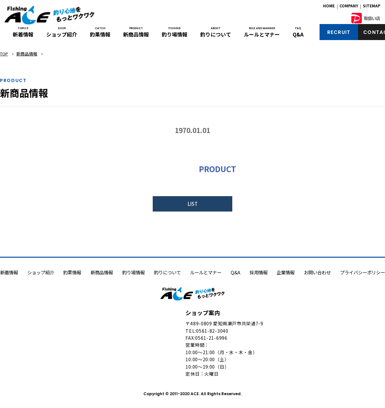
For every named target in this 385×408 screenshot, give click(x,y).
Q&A (298, 34)
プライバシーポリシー (362, 273)
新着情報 (23, 34)
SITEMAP (371, 7)
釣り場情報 (174, 34)
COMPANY (348, 7)
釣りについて (215, 34)
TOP (4, 54)
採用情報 (259, 273)
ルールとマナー (262, 34)
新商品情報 (136, 34)
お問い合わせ (317, 273)
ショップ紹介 (61, 34)
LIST (193, 204)
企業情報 (286, 273)
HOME (329, 7)
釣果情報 (100, 34)
